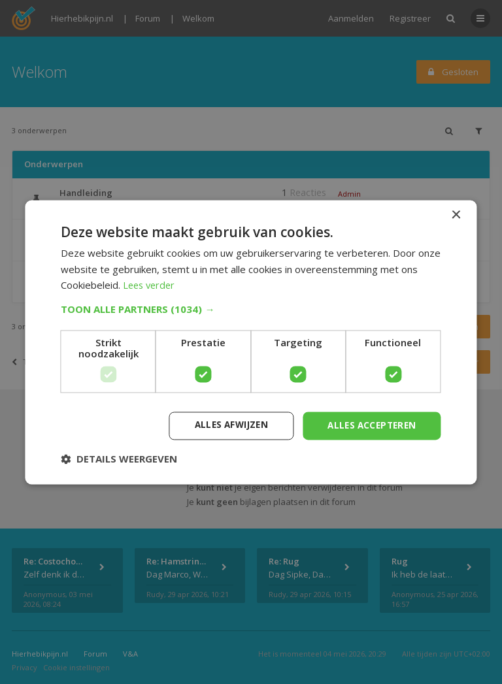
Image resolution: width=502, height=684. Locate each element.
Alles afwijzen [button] (224, 425)
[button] (251, 308)
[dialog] (251, 342)
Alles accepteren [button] (369, 425)
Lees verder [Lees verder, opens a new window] (150, 284)
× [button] (456, 215)
